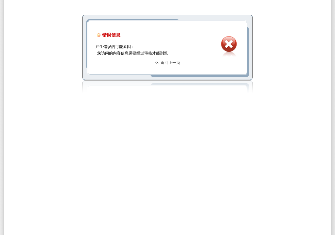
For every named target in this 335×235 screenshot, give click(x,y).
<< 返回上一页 (167, 62)
